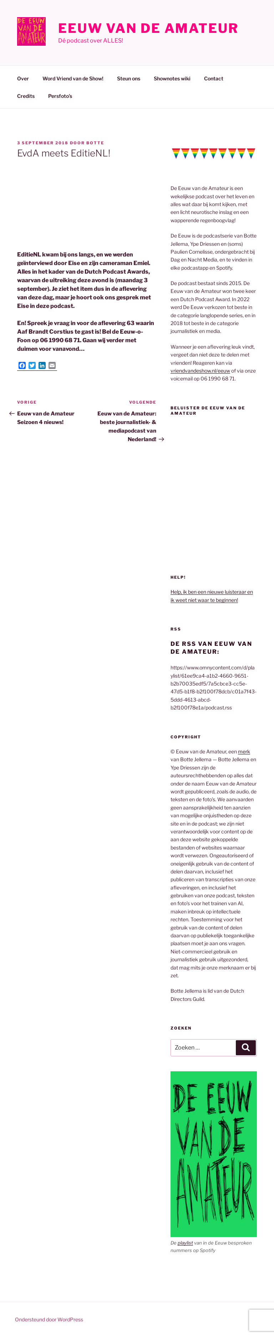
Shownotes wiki (172, 78)
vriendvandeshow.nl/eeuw (200, 371)
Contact (213, 78)
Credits (26, 96)
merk (244, 751)
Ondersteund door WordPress (49, 1319)
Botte (95, 142)
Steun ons (128, 78)
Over (23, 78)
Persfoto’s (60, 96)
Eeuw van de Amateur (148, 28)
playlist (185, 1243)
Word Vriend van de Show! (72, 78)
